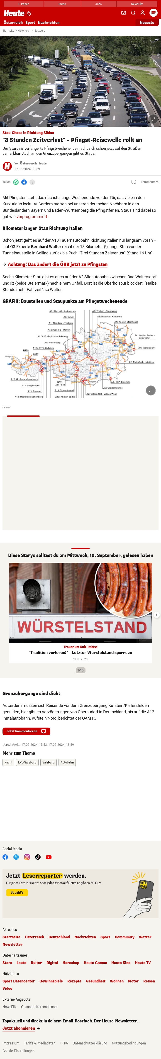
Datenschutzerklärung (90, 1043)
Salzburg (39, 30)
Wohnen (117, 981)
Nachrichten (48, 22)
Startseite (8, 30)
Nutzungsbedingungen (129, 1043)
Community (124, 937)
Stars (7, 963)
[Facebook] (24, 182)
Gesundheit (95, 981)
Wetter (145, 937)
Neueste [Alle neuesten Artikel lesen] (147, 22)
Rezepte (74, 981)
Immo (62, 4)
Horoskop (71, 963)
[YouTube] (48, 856)
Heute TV (143, 963)
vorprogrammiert (32, 216)
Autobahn (67, 762)
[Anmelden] (142, 12)
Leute (21, 963)
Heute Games (95, 963)
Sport (30, 22)
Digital (52, 963)
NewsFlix (137, 4)
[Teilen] (32, 182)
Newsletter (12, 944)
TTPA (64, 1043)
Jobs (98, 4)
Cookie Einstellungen (18, 1051)
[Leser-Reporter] (123, 12)
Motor (133, 981)
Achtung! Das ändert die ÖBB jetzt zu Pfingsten (57, 265)
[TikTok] (38, 856)
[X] (16, 856)
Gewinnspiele (51, 981)
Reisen (149, 981)
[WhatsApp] (16, 182)
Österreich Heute (33, 163)
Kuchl (8, 762)
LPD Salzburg (27, 762)
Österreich (13, 22)
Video (7, 988)
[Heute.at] (14, 13)
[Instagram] (27, 856)
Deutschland (59, 937)
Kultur (36, 963)
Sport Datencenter (18, 981)
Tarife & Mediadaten (39, 1043)
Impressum (11, 1043)
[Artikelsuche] (133, 12)
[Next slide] (157, 615)
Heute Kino (120, 963)
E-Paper (23, 4)
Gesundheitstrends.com (39, 1007)
